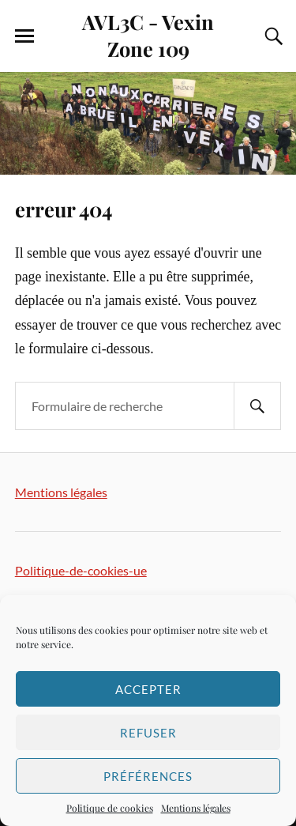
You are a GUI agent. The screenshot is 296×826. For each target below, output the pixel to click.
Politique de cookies (109, 807)
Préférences (148, 776)
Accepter (148, 689)
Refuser (148, 733)
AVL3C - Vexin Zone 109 (148, 35)
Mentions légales (195, 807)
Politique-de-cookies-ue (81, 570)
